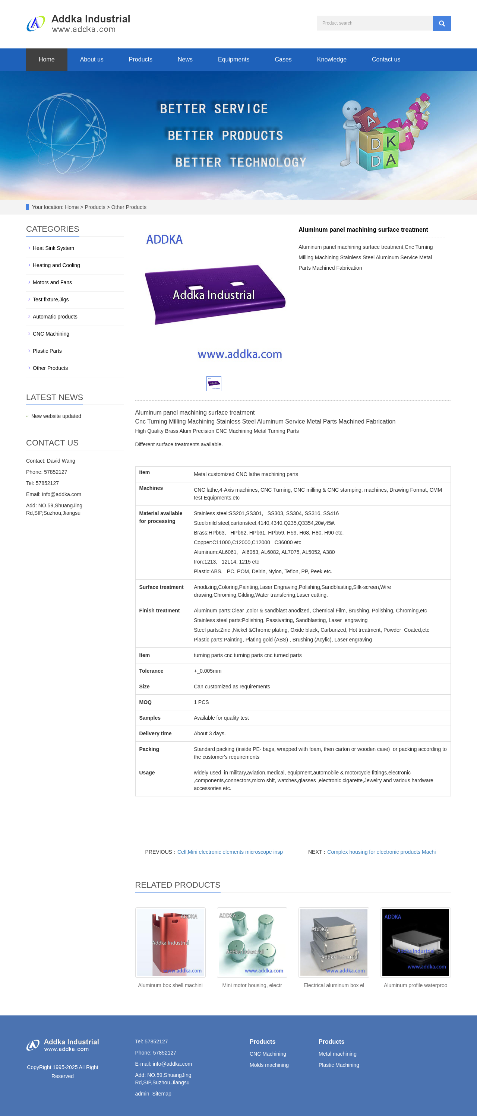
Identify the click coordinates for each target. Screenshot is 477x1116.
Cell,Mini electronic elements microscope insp (230, 852)
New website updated (56, 416)
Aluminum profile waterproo (415, 985)
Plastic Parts (47, 351)
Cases (283, 59)
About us (92, 59)
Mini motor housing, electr (252, 985)
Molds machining (269, 1065)
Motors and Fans (52, 282)
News (185, 59)
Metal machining (338, 1054)
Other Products (128, 207)
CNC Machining (51, 334)
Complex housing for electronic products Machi (381, 852)
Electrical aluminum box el (334, 985)
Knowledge (332, 59)
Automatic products (55, 317)
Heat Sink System (53, 248)
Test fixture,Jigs (51, 299)
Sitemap (161, 1094)
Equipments (234, 59)
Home (47, 59)
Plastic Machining (339, 1065)
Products (140, 59)
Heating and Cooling (56, 265)
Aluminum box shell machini (170, 985)
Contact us (386, 59)
